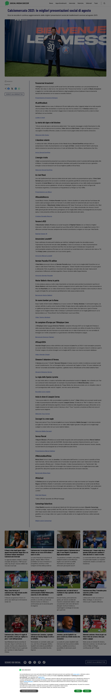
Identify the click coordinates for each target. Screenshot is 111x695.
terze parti (42, 678)
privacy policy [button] (76, 674)
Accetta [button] (87, 690)
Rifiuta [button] (78, 690)
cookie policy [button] (41, 677)
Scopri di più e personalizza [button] (29, 690)
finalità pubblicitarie (28, 681)
